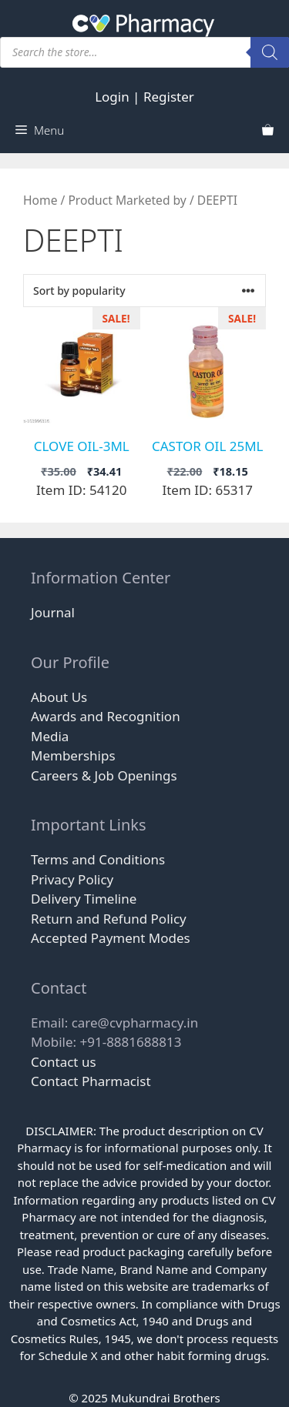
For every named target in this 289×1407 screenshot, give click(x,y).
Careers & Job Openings (104, 775)
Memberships (73, 755)
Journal (53, 612)
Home (40, 200)
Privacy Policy (72, 879)
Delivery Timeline (83, 898)
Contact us (63, 1062)
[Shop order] (144, 290)
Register (168, 96)
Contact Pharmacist (91, 1081)
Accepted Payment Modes (110, 938)
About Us (59, 697)
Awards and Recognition (105, 716)
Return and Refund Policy (109, 918)
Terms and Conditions (98, 859)
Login (112, 96)
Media (50, 736)
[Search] (269, 52)
